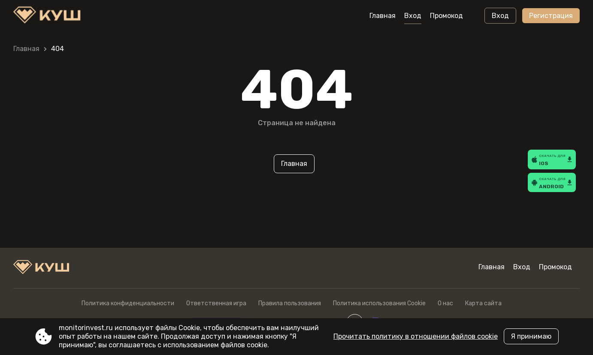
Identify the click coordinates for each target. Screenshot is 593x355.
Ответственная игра (216, 303)
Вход (412, 16)
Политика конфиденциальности (128, 303)
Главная (382, 16)
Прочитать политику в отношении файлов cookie (415, 336)
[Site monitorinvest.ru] (49, 16)
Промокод (446, 16)
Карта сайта (483, 303)
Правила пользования (289, 303)
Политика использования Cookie (379, 303)
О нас (445, 303)
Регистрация (551, 16)
